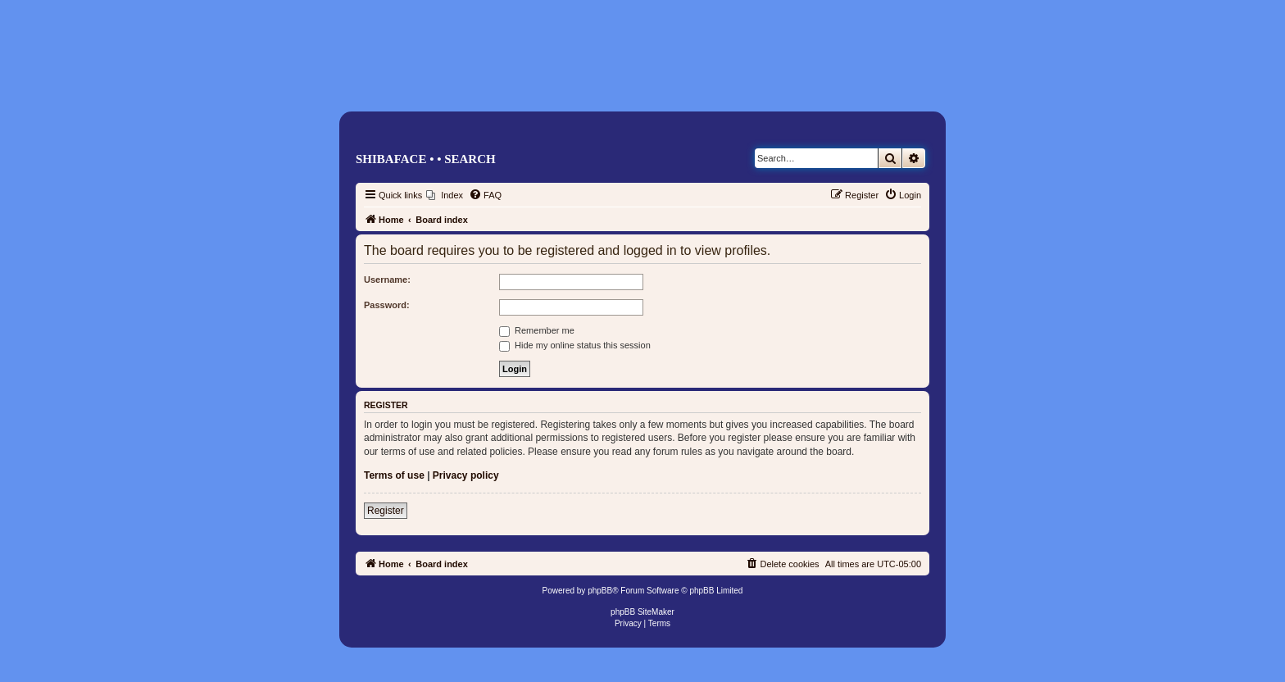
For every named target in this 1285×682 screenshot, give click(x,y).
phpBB (600, 590)
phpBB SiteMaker (642, 611)
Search (470, 159)
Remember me (536, 330)
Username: (387, 279)
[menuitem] (444, 195)
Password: (387, 305)
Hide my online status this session (575, 345)
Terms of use (394, 475)
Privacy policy (466, 475)
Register (385, 510)
